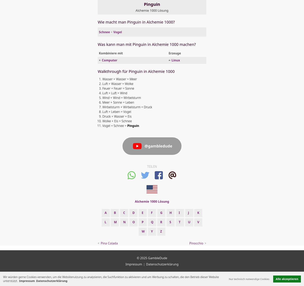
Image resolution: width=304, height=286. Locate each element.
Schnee (104, 32)
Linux (176, 60)
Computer (109, 60)
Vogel (117, 32)
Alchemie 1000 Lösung (152, 10)
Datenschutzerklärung (162, 264)
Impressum (27, 281)
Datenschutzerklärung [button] (51, 281)
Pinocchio (196, 243)
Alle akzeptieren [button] (287, 279)
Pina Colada (109, 243)
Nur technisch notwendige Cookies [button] (249, 279)
